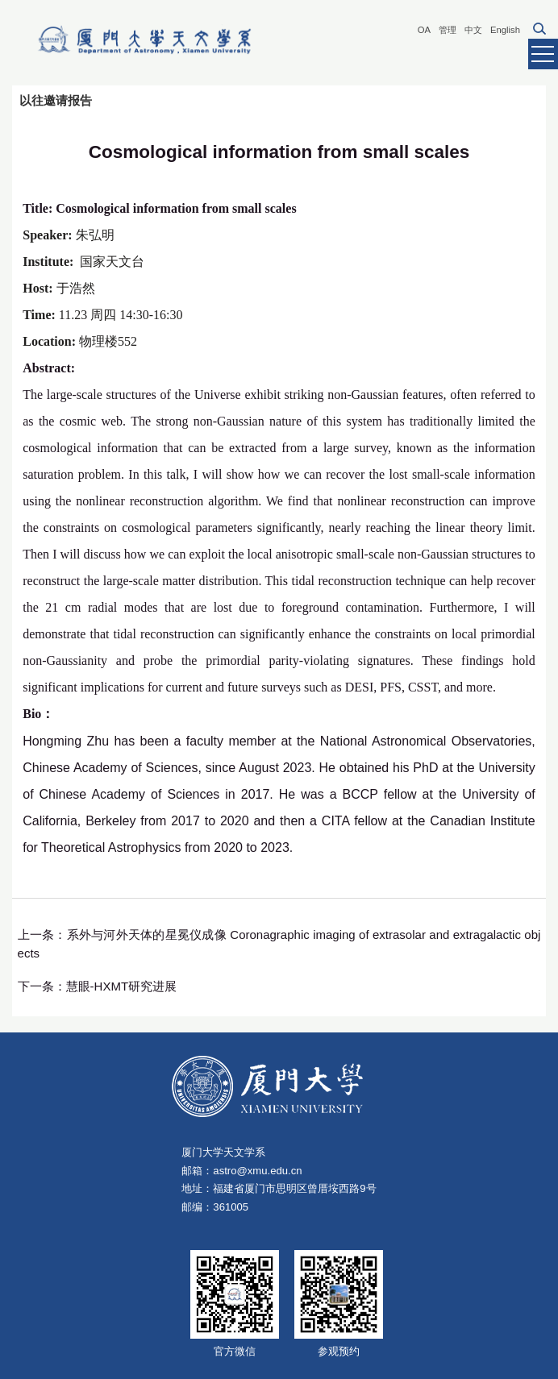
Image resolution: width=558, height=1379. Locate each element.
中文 (473, 30)
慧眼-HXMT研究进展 (121, 986)
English (505, 30)
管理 (447, 30)
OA (424, 30)
